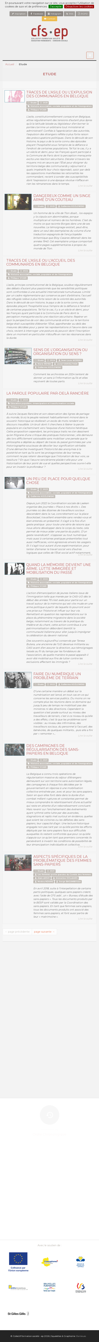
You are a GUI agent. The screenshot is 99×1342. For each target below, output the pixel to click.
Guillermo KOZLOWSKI (71, 206)
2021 (43, 760)
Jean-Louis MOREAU (70, 360)
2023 (24, 400)
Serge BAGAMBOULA (68, 881)
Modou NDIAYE (43, 881)
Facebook (36, 13)
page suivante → (44, 931)
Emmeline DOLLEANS (65, 878)
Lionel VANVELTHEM (65, 364)
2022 (44, 579)
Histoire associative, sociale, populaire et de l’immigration (59, 106)
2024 (24, 271)
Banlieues (81, 1336)
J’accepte (56, 6)
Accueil (9, 64)
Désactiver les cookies (79, 6)
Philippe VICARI (37, 110)
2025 (44, 103)
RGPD (82, 13)
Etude (32, 103)
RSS (69, 13)
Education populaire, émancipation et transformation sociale (40, 403)
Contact (49, 18)
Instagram (54, 13)
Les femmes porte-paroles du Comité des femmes (62, 874)
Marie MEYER (42, 364)
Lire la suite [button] (85, 185)
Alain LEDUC (42, 878)
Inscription (18, 13)
